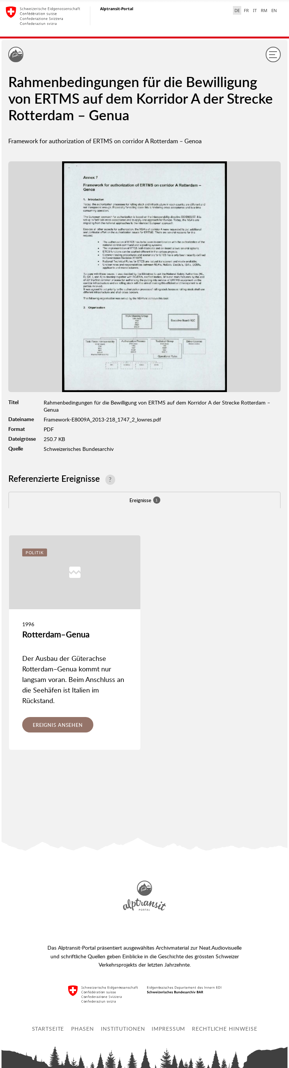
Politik (35, 552)
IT (255, 10)
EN (274, 10)
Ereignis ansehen (58, 725)
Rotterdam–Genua (56, 634)
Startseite (48, 1028)
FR (246, 10)
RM (264, 10)
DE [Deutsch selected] (237, 10)
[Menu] (273, 54)
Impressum (168, 1028)
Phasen (82, 1028)
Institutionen (123, 1028)
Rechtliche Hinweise (224, 1028)
